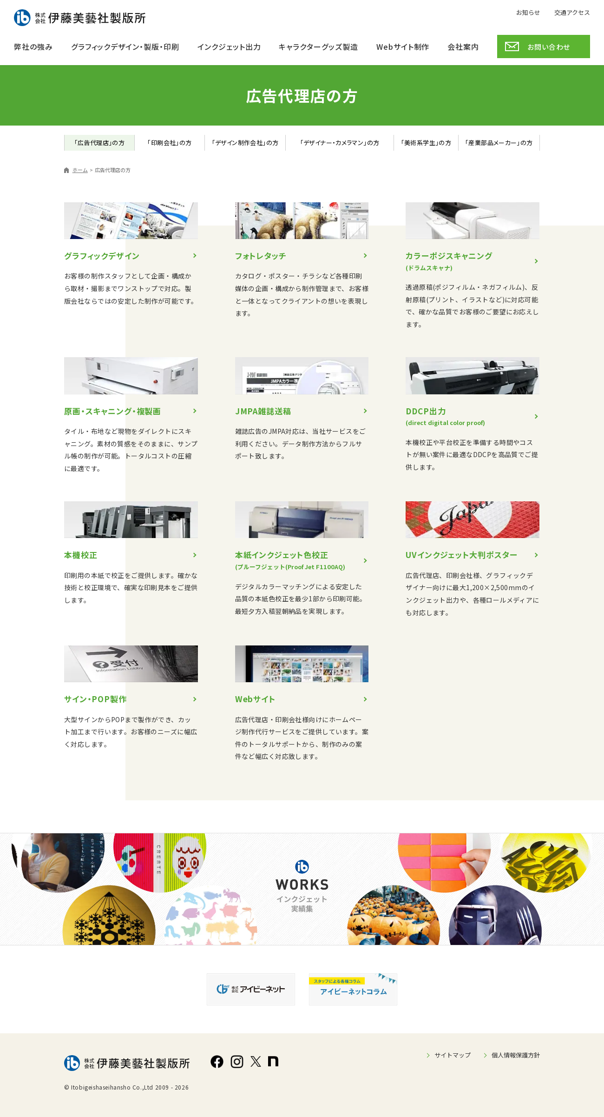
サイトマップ (452, 1055)
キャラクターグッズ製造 (318, 46)
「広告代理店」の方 (99, 142)
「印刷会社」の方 (169, 142)
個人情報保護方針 (516, 1055)
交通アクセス (572, 11)
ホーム (80, 169)
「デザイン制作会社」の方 (245, 142)
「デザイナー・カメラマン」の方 (340, 142)
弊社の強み (33, 46)
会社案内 (463, 46)
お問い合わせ (548, 47)
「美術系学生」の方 (426, 142)
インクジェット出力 (229, 46)
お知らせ (528, 11)
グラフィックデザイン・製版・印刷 (125, 46)
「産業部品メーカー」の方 (499, 142)
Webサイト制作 (403, 46)
